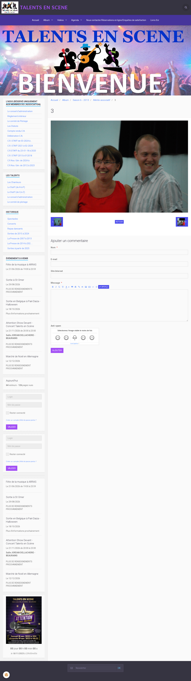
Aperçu (103, 287)
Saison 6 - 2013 (81, 100)
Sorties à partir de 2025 (18, 248)
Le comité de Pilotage (17, 121)
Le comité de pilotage (17, 202)
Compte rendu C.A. (16, 131)
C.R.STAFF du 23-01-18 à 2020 (21, 150)
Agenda (75, 20)
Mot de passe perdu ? (28, 420)
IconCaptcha (74, 343)
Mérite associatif (101, 100)
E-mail (54, 259)
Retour (119, 222)
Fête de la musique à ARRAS (21, 264)
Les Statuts (12, 126)
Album (46, 20)
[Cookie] (6, 674)
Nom (53, 247)
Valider (12, 427)
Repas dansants (15, 228)
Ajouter (57, 350)
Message (55, 283)
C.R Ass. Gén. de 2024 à (18, 160)
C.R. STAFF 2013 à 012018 (19, 155)
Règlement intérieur (16, 116)
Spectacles (12, 219)
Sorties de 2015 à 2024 (18, 233)
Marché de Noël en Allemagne (22, 356)
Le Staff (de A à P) (16, 187)
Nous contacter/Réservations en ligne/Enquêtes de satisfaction (116, 20)
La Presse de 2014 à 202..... (20, 243)
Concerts (11, 224)
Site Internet (57, 271)
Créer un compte (12, 420)
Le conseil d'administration (20, 111)
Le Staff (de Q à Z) (16, 192)
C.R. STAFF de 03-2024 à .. (19, 141)
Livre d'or (155, 20)
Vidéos (60, 20)
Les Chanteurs (14, 182)
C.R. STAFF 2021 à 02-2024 (20, 146)
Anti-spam (56, 326)
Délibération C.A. (15, 136)
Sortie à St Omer (15, 279)
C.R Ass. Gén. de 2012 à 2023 (21, 165)
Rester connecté (15, 412)
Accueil (35, 20)
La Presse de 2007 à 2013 (19, 238)
